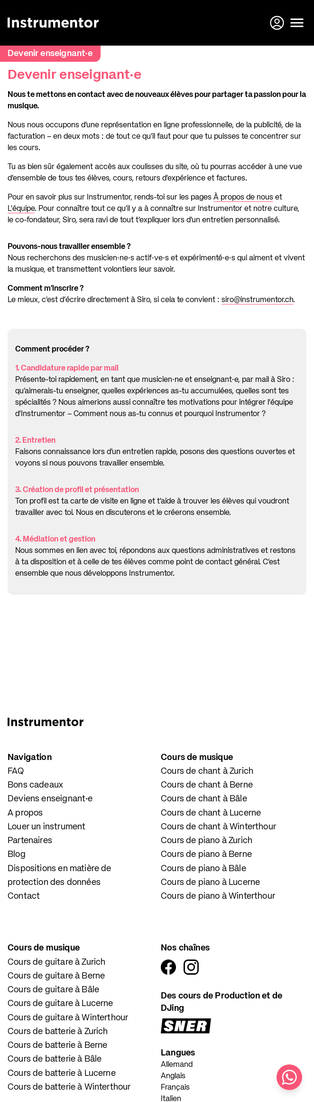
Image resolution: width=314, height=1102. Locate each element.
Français (175, 1088)
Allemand (177, 1065)
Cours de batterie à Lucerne (62, 1073)
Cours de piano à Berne (206, 854)
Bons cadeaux (35, 785)
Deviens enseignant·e (50, 799)
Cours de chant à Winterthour (218, 827)
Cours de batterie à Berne (58, 1045)
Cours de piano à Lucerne (210, 882)
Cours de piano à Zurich (206, 840)
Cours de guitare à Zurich (57, 962)
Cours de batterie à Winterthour (69, 1087)
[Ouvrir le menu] (296, 23)
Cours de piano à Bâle (203, 868)
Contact (24, 896)
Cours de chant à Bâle (204, 799)
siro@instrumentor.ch (257, 300)
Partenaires (30, 840)
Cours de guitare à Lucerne (60, 1003)
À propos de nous (243, 197)
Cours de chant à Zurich (207, 771)
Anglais (173, 1076)
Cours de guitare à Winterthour (68, 1018)
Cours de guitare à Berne (56, 976)
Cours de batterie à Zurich (58, 1031)
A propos (25, 813)
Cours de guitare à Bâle (53, 990)
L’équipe (21, 209)
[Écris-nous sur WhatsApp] (289, 1077)
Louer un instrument (46, 827)
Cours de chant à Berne (207, 785)
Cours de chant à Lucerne (211, 813)
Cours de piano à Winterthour (218, 896)
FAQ (16, 771)
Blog (17, 854)
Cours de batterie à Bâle (55, 1059)
